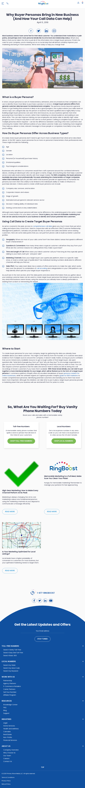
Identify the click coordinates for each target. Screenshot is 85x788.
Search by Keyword (10, 671)
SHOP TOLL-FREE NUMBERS (21, 441)
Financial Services (10, 740)
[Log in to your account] (78, 3)
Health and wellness (11, 729)
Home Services (9, 726)
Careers (6, 758)
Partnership (7, 680)
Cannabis (7, 731)
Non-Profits (7, 737)
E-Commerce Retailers (12, 686)
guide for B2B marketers (69, 375)
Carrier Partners (9, 689)
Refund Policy (6, 784)
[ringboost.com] (43, 3)
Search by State (9, 665)
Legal (5, 723)
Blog (5, 710)
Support (6, 713)
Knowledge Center (10, 705)
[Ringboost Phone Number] (7, 3)
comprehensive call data (42, 226)
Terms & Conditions (8, 777)
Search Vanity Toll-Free (12, 650)
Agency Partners (9, 683)
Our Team (7, 756)
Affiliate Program (9, 695)
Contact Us (7, 761)
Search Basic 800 (10, 655)
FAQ (4, 707)
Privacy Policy (6, 780)
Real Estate (7, 734)
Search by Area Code (11, 668)
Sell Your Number (9, 692)
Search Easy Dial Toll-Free (13, 653)
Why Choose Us (9, 753)
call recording (42, 268)
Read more (10, 511)
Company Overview (10, 750)
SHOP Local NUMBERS (63, 441)
